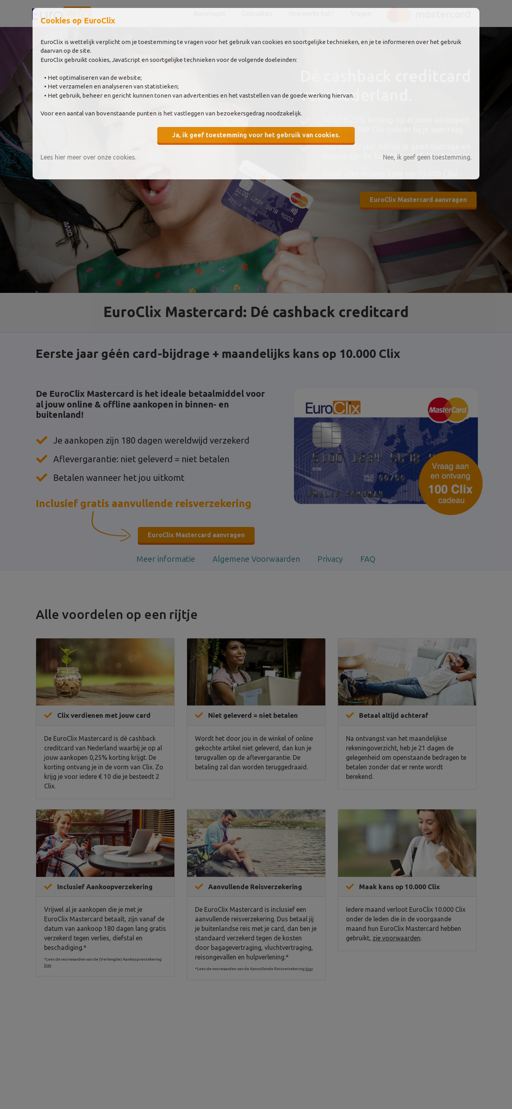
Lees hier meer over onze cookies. (88, 157)
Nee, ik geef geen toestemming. (427, 157)
